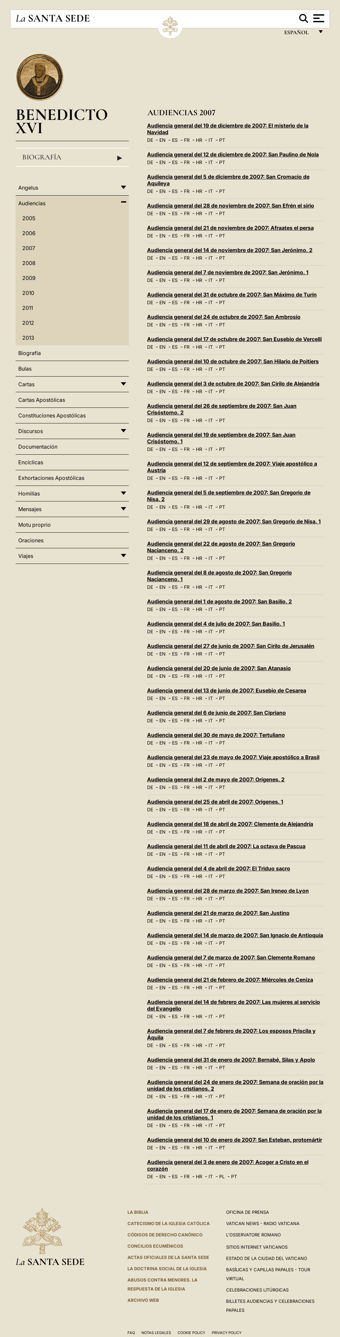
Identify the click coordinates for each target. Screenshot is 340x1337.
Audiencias (31, 203)
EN (162, 140)
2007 (28, 248)
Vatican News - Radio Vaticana (262, 1223)
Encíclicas (30, 462)
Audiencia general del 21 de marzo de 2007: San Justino (218, 913)
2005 (28, 218)
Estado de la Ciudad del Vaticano (266, 1258)
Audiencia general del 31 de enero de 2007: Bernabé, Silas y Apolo (231, 1059)
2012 (28, 322)
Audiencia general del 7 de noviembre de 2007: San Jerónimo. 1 (227, 272)
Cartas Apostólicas (41, 400)
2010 (28, 293)
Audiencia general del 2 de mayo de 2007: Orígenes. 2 (216, 779)
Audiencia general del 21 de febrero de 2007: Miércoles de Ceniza (230, 979)
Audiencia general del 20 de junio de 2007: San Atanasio (219, 668)
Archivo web (143, 1300)
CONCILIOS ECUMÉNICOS (155, 1246)
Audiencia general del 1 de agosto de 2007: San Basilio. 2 (219, 601)
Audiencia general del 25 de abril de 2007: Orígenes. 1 (215, 801)
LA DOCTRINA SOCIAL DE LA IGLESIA (167, 1268)
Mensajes (30, 509)
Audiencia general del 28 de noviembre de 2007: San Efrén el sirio (230, 205)
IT (211, 140)
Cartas (26, 384)
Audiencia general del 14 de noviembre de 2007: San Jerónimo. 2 (229, 250)
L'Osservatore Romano (253, 1234)
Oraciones (30, 540)
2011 (27, 308)
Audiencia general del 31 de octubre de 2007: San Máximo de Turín (232, 294)
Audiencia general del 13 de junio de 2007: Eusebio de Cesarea (226, 690)
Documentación (37, 446)
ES (175, 140)
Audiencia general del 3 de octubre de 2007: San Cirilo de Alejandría (233, 383)
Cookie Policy (191, 1332)
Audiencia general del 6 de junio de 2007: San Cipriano (216, 712)
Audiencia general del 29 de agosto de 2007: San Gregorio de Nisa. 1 (234, 521)
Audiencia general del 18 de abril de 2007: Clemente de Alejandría (230, 824)
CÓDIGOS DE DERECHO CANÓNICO (165, 1234)
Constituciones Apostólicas (52, 415)
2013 (28, 337)
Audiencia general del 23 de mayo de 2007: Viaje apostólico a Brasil (233, 757)
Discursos (30, 431)
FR (187, 140)
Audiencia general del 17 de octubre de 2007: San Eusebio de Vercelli (234, 339)
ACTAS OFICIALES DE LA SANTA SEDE (168, 1257)
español (299, 34)
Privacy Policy (226, 1332)
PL (222, 1176)
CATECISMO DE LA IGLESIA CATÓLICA (169, 1223)
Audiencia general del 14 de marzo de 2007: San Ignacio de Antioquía (235, 935)
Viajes (25, 556)
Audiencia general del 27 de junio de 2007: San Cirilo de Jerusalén (230, 646)
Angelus (28, 187)
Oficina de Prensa (247, 1212)
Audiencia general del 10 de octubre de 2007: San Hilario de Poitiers (233, 361)
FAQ (131, 1332)
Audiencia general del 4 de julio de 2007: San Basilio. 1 (216, 623)
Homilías (29, 493)
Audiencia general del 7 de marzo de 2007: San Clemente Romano (231, 957)
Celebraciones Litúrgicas (257, 1289)
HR (199, 140)
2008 (29, 263)
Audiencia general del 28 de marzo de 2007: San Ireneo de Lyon (228, 890)
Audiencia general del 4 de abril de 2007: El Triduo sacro (218, 868)
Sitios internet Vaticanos (257, 1247)
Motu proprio (34, 524)
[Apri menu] (317, 18)
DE (150, 140)
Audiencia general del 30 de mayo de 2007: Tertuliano (216, 735)
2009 (29, 278)
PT (222, 140)
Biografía (72, 157)
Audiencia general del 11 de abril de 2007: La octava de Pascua (226, 846)
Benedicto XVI (62, 121)
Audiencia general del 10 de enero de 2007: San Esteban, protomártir (234, 1139)
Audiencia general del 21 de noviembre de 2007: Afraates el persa (230, 227)
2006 (29, 233)
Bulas (25, 368)
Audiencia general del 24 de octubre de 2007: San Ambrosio (223, 316)
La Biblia (138, 1212)
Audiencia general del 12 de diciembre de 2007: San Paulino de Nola (233, 154)
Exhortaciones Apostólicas (51, 478)
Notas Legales (156, 1332)
